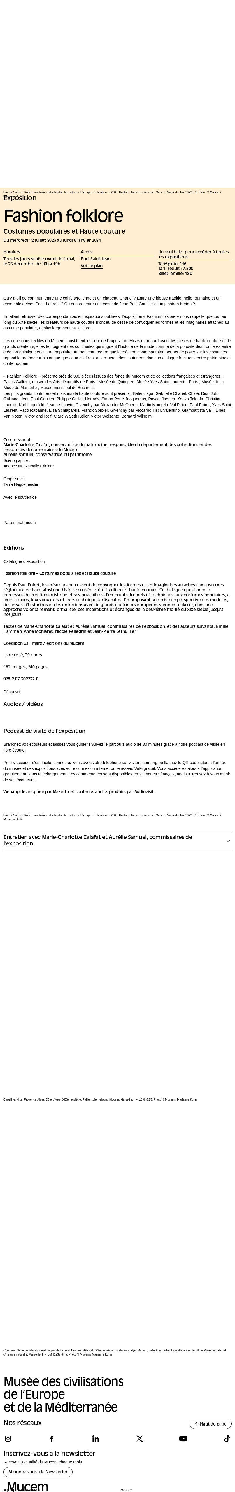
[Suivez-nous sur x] (139, 1291)
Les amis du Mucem (21, 1372)
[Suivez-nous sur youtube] (183, 1291)
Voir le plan (92, 266)
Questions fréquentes (22, 1385)
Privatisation (130, 1352)
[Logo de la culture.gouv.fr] (20, 1446)
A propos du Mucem (21, 1342)
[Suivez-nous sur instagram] (8, 1291)
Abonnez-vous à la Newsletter (38, 1325)
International (14, 1362)
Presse (125, 1342)
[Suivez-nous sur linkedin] (95, 1291)
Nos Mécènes (21, 1421)
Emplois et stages (19, 1395)
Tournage (127, 1362)
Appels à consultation (138, 1372)
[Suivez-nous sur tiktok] (227, 1291)
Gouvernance (15, 1352)
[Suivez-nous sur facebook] (51, 1291)
